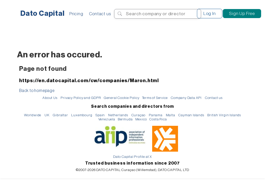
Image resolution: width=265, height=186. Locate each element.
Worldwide (32, 115)
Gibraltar (60, 115)
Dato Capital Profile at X (132, 156)
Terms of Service (155, 97)
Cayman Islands (191, 115)
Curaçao (138, 115)
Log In (209, 13)
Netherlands (118, 115)
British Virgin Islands (224, 115)
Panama (156, 115)
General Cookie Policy (121, 97)
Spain (100, 115)
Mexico (141, 119)
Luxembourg (81, 115)
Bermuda (125, 119)
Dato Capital (42, 13)
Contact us (100, 14)
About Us (49, 97)
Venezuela (106, 119)
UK (47, 115)
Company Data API (186, 97)
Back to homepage (37, 91)
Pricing (76, 14)
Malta (170, 115)
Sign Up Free (242, 13)
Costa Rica (158, 119)
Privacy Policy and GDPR (81, 97)
